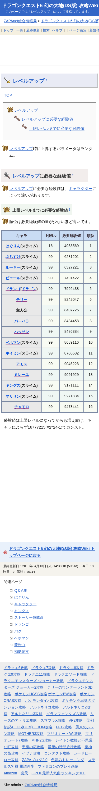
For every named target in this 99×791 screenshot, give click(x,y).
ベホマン (13, 342)
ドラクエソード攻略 (70, 674)
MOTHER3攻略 (31, 733)
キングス (13, 385)
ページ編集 (78, 30)
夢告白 (19, 645)
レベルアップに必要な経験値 (47, 119)
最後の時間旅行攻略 (64, 747)
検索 (46, 30)
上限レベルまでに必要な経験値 (56, 128)
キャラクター (80, 188)
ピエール (13, 278)
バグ (18, 631)
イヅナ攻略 (31, 753)
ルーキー (13, 267)
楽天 (24, 773)
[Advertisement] (49, 50)
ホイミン (13, 353)
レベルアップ (28, 81)
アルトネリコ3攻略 (27, 714)
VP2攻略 (76, 720)
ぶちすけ (13, 256)
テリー (21, 300)
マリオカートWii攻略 (64, 733)
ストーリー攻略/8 (28, 617)
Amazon (10, 773)
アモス (21, 364)
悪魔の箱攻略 (33, 747)
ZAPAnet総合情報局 (20, 21)
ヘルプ (57, 30)
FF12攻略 (64, 727)
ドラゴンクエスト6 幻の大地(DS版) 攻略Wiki (50, 5)
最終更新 (33, 30)
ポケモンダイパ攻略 (41, 700)
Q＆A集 (20, 590)
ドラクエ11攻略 (37, 674)
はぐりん (13, 246)
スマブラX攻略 (52, 720)
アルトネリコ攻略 (44, 707)
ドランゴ (13, 289)
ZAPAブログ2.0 (34, 760)
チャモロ (21, 407)
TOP (8, 95)
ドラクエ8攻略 (71, 668)
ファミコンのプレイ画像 (58, 766)
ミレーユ (21, 374)
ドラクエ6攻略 (16, 668)
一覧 (19, 30)
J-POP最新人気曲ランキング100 (59, 773)
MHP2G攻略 (41, 740)
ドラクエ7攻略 (43, 668)
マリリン (13, 396)
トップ (8, 30)
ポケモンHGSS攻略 (31, 694)
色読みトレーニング (67, 760)
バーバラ (21, 321)
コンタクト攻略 (57, 753)
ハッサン (21, 332)
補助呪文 (21, 651)
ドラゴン (29, 289)
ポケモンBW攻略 (62, 694)
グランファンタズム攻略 (66, 714)
